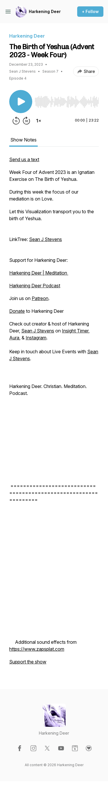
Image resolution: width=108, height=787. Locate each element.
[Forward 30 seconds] (26, 121)
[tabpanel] (54, 413)
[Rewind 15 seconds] (16, 121)
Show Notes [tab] (23, 140)
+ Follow (90, 11)
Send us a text (24, 159)
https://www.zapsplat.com (36, 649)
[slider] (67, 102)
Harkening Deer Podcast (34, 285)
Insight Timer (75, 331)
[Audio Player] (67, 100)
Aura (14, 338)
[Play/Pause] (20, 101)
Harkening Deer (45, 11)
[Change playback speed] (38, 121)
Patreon (40, 298)
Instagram (36, 338)
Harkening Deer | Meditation (38, 273)
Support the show (27, 662)
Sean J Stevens (45, 239)
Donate (17, 311)
